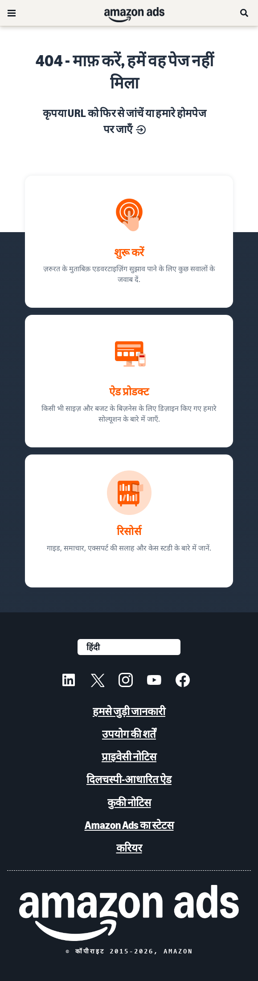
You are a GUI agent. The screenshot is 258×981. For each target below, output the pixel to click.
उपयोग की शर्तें (129, 734)
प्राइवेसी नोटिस (129, 756)
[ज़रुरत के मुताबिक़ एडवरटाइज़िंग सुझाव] (129, 242)
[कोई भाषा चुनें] (129, 647)
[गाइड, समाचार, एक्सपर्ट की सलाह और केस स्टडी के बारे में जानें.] (129, 520)
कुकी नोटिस (129, 802)
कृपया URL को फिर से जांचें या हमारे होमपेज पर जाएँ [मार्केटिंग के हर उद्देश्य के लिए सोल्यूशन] (124, 121)
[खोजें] (244, 13)
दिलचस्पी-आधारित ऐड (129, 779)
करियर (129, 847)
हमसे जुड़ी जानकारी (129, 711)
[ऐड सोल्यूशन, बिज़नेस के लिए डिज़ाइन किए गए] (129, 381)
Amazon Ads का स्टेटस (129, 825)
